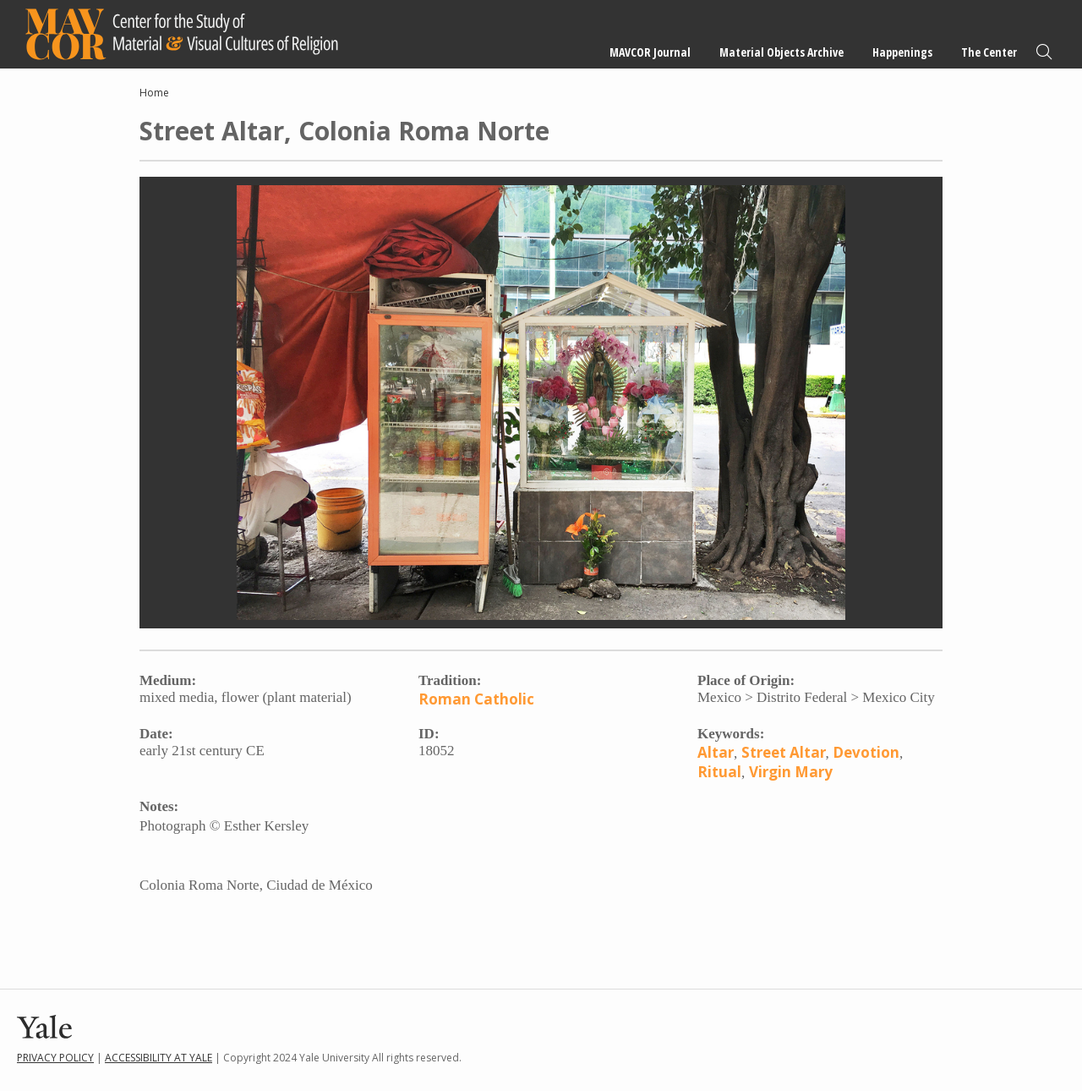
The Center (989, 52)
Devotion (866, 752)
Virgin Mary (791, 771)
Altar (715, 752)
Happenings (902, 52)
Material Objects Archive (781, 52)
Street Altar (783, 752)
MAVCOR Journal (650, 52)
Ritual (719, 771)
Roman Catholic (476, 699)
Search (1044, 52)
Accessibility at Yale (158, 1057)
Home (154, 92)
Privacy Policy (55, 1057)
